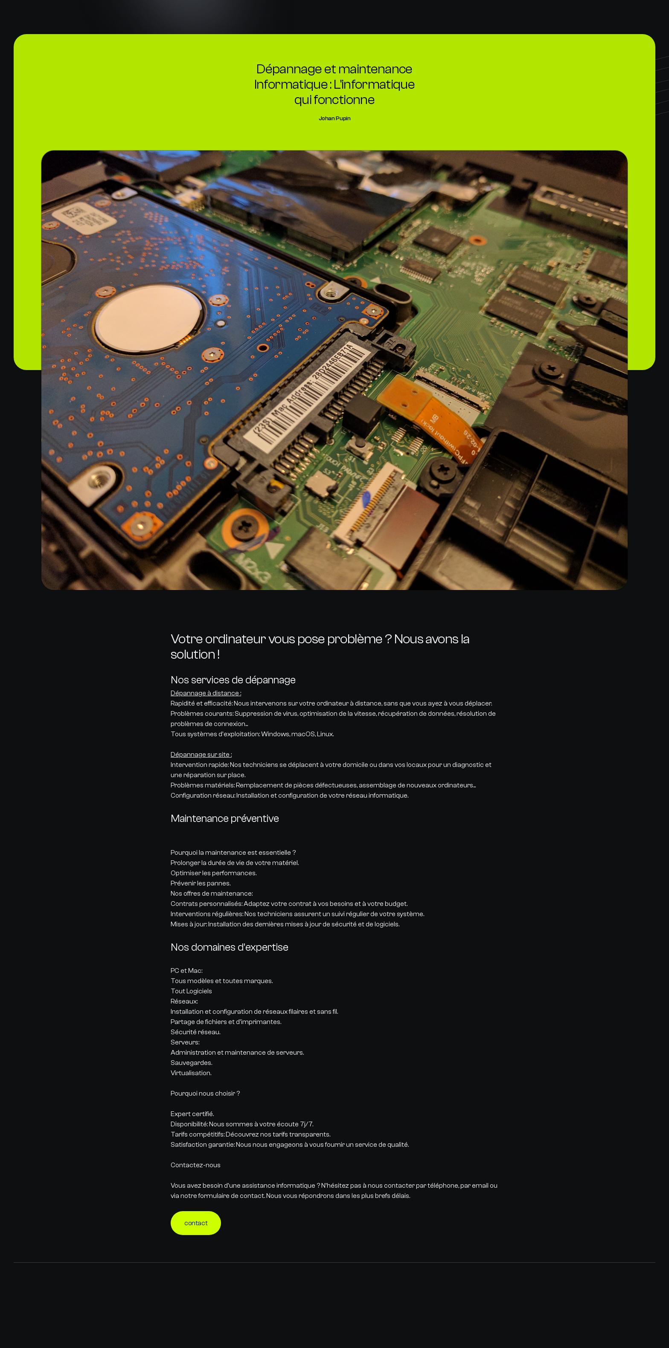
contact (195, 1223)
